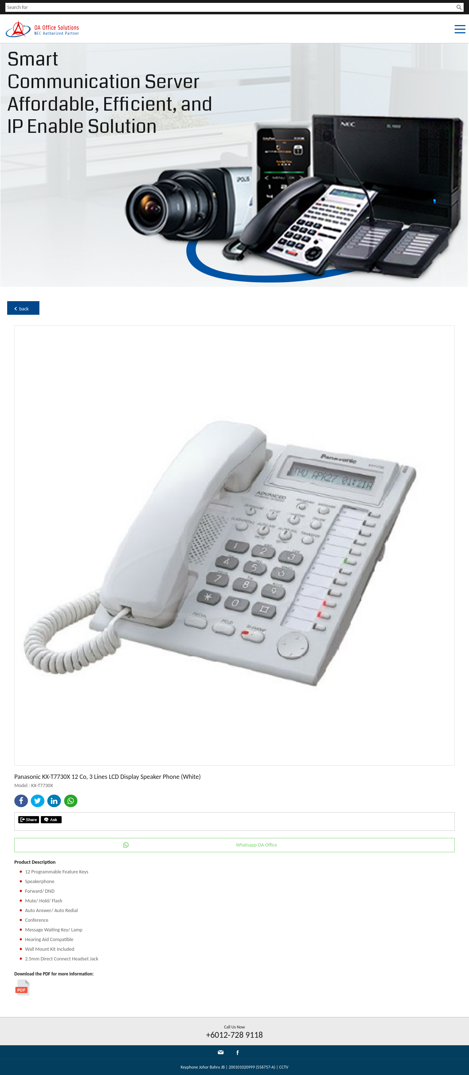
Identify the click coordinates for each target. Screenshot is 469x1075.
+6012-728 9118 (234, 1035)
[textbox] (230, 7)
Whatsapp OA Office (256, 845)
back (24, 309)
